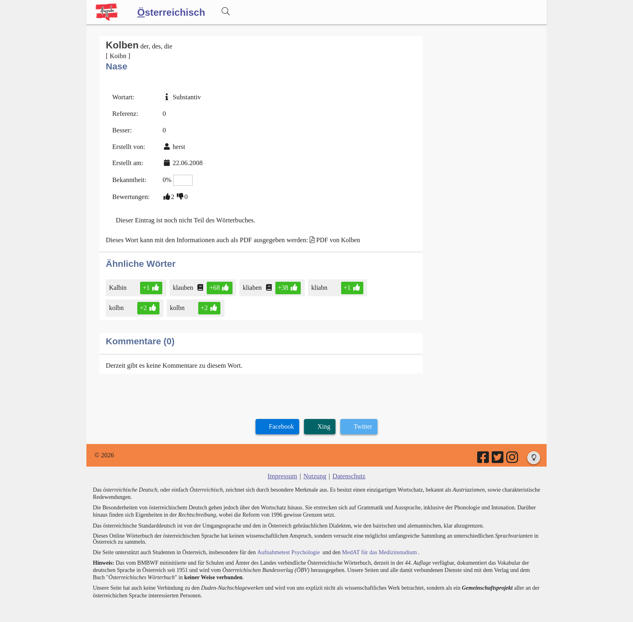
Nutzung (315, 470)
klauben (183, 282)
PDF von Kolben (331, 235)
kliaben (251, 282)
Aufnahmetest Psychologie (287, 545)
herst (177, 144)
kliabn (316, 282)
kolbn (117, 302)
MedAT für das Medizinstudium (376, 545)
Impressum (283, 470)
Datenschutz (348, 470)
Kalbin (118, 282)
